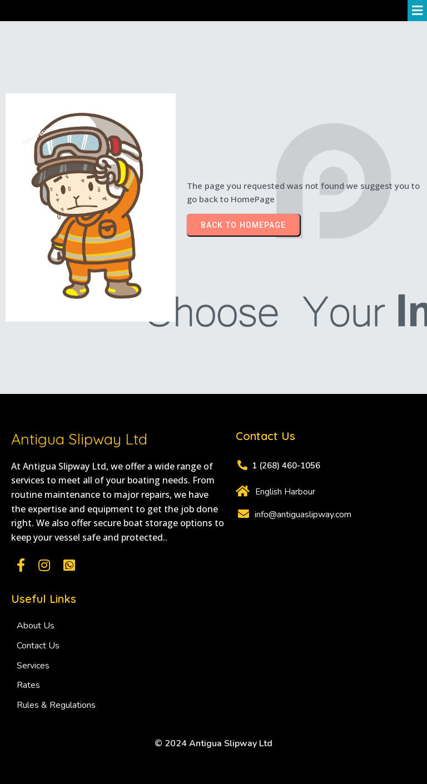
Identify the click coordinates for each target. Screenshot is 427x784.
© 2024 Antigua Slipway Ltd (213, 743)
